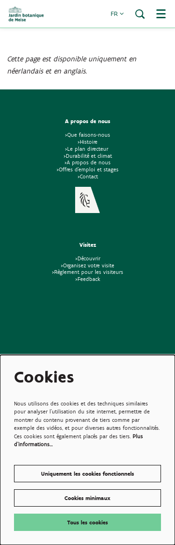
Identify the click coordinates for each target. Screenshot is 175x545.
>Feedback (87, 278)
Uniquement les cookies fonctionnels (87, 473)
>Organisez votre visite (87, 265)
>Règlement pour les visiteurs (87, 271)
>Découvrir (87, 258)
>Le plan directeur (87, 148)
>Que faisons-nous (87, 134)
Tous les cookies (87, 522)
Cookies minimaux (87, 497)
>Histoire (87, 141)
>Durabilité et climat (87, 155)
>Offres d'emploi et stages (87, 169)
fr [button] (117, 13)
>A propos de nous (87, 162)
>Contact (87, 176)
